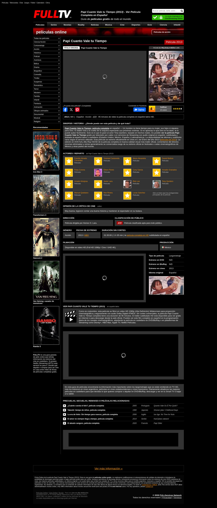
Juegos (26, 3)
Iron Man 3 (46, 152)
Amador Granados (167, 171)
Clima (48, 3)
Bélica (36, 64)
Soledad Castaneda (108, 159)
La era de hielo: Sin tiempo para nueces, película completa (93, 414)
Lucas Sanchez (137, 194)
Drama (36, 67)
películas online (51, 32)
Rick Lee (137, 182)
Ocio (149, 25)
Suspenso (38, 82)
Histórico (37, 53)
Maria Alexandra (137, 159)
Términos (177, 497)
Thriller (36, 78)
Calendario (40, 3)
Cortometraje (39, 45)
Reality (81, 25)
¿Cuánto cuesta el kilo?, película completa (86, 406)
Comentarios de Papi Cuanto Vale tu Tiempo (139, 109)
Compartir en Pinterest (77, 109)
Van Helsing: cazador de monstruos (46, 282)
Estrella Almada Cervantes (79, 160)
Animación (38, 107)
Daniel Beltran (167, 159)
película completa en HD (138, 235)
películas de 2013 (168, 139)
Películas (40, 25)
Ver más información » (108, 468)
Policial (37, 56)
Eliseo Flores (108, 171)
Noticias (95, 25)
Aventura (37, 60)
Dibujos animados (41, 111)
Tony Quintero (167, 182)
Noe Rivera (108, 194)
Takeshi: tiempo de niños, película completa (86, 410)
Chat (21, 3)
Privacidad (167, 497)
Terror (36, 89)
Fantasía (37, 103)
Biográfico (38, 71)
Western (37, 93)
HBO (86, 235)
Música (108, 25)
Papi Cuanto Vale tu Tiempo (94, 48)
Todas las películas (41, 38)
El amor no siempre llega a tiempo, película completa (90, 419)
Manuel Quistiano (79, 194)
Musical (37, 118)
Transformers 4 (46, 195)
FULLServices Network (171, 495)
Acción (36, 49)
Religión (37, 122)
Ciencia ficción (40, 42)
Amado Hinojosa (79, 182)
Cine (122, 25)
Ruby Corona (79, 171)
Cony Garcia (137, 171)
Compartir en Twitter (71, 109)
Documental (39, 114)
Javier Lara (108, 182)
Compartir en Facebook (65, 109)
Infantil (177, 25)
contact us (149, 486)
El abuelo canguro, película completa (83, 423)
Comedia (37, 74)
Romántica (38, 85)
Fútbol (33, 3)
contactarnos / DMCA (149, 485)
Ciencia (163, 25)
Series (54, 25)
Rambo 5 (46, 327)
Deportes (136, 25)
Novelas (67, 25)
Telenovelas (14, 3)
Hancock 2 (46, 238)
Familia (37, 96)
